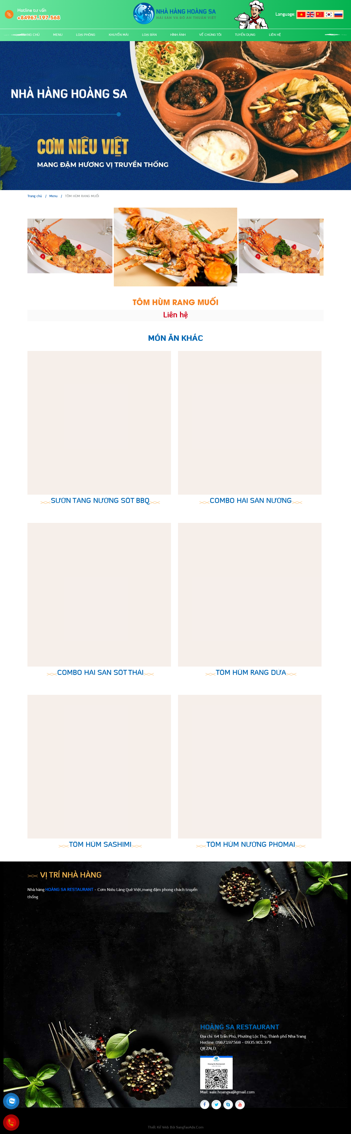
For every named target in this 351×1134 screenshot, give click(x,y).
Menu (57, 35)
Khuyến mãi (118, 35)
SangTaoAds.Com (189, 1127)
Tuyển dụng (245, 35)
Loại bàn (149, 35)
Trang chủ (30, 35)
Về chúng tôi (210, 35)
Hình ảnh (178, 35)
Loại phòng (85, 35)
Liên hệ (275, 35)
